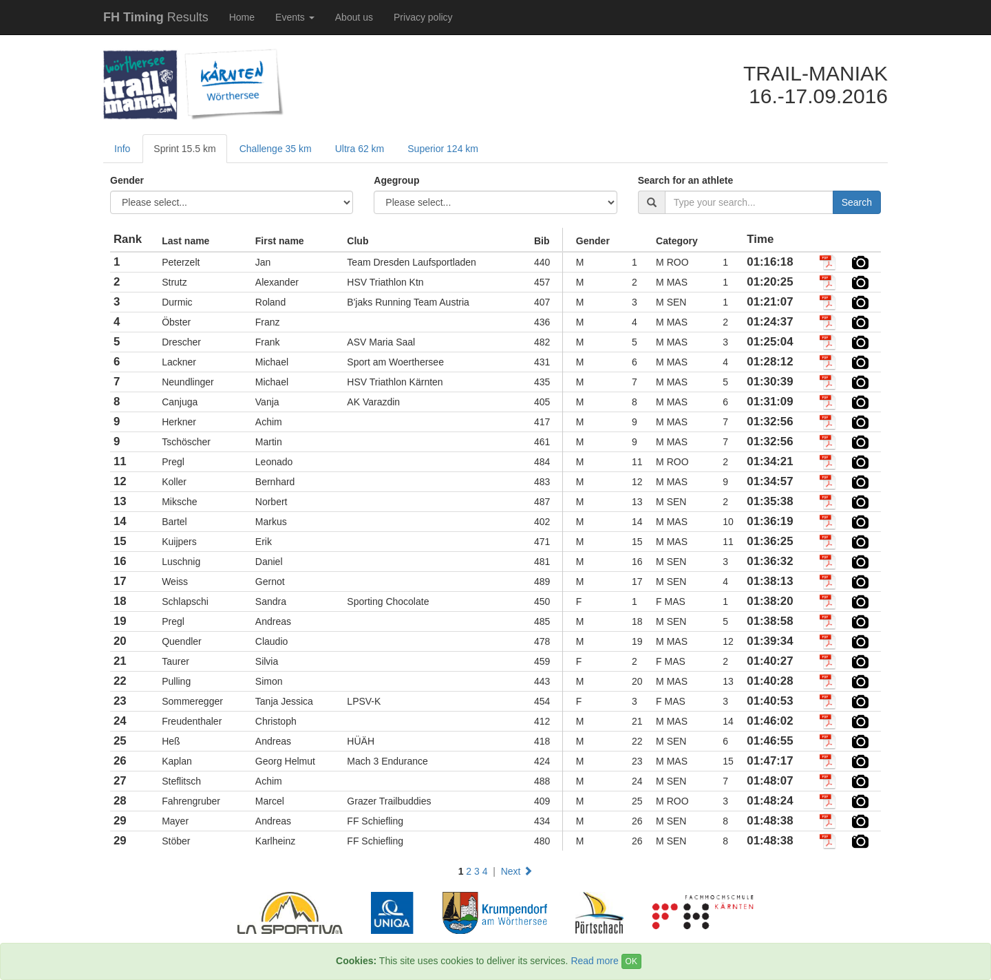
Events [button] (295, 17)
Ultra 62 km (360, 148)
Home (242, 17)
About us (354, 17)
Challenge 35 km (275, 148)
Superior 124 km (442, 148)
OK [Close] (631, 961)
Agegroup (396, 180)
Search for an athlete (686, 180)
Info (122, 148)
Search (857, 202)
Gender (127, 180)
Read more (594, 960)
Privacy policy (423, 17)
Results (156, 17)
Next (517, 871)
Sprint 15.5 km (184, 148)
